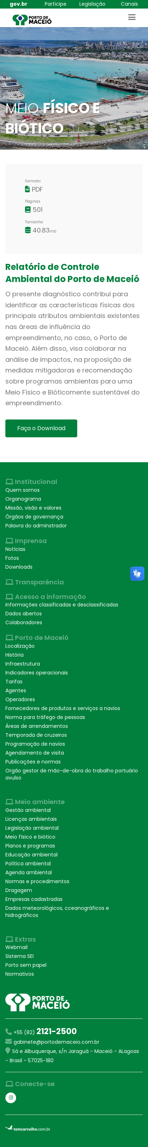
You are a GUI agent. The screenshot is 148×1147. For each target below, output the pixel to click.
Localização (20, 646)
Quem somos (22, 490)
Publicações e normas (33, 761)
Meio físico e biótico (30, 836)
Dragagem (18, 890)
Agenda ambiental (28, 872)
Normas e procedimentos (37, 881)
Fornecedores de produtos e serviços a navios (62, 708)
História (14, 654)
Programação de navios (35, 743)
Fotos (12, 558)
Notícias (15, 549)
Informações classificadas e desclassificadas (61, 604)
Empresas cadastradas (34, 899)
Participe (55, 3)
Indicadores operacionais (36, 672)
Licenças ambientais (31, 819)
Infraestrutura (22, 663)
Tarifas (14, 681)
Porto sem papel (25, 965)
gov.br (19, 3)
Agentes (15, 690)
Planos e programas (30, 845)
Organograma (23, 498)
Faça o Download (41, 428)
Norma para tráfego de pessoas (45, 717)
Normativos (19, 973)
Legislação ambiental (32, 827)
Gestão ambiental (28, 810)
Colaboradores (23, 622)
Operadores (20, 699)
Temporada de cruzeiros (36, 735)
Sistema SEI (19, 956)
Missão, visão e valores (33, 507)
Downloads (19, 566)
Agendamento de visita (34, 752)
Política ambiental (28, 863)
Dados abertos (23, 613)
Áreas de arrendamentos (36, 726)
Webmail (16, 947)
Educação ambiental (31, 854)
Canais (129, 3)
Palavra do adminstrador (36, 525)
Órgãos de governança (34, 516)
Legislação (92, 3)
